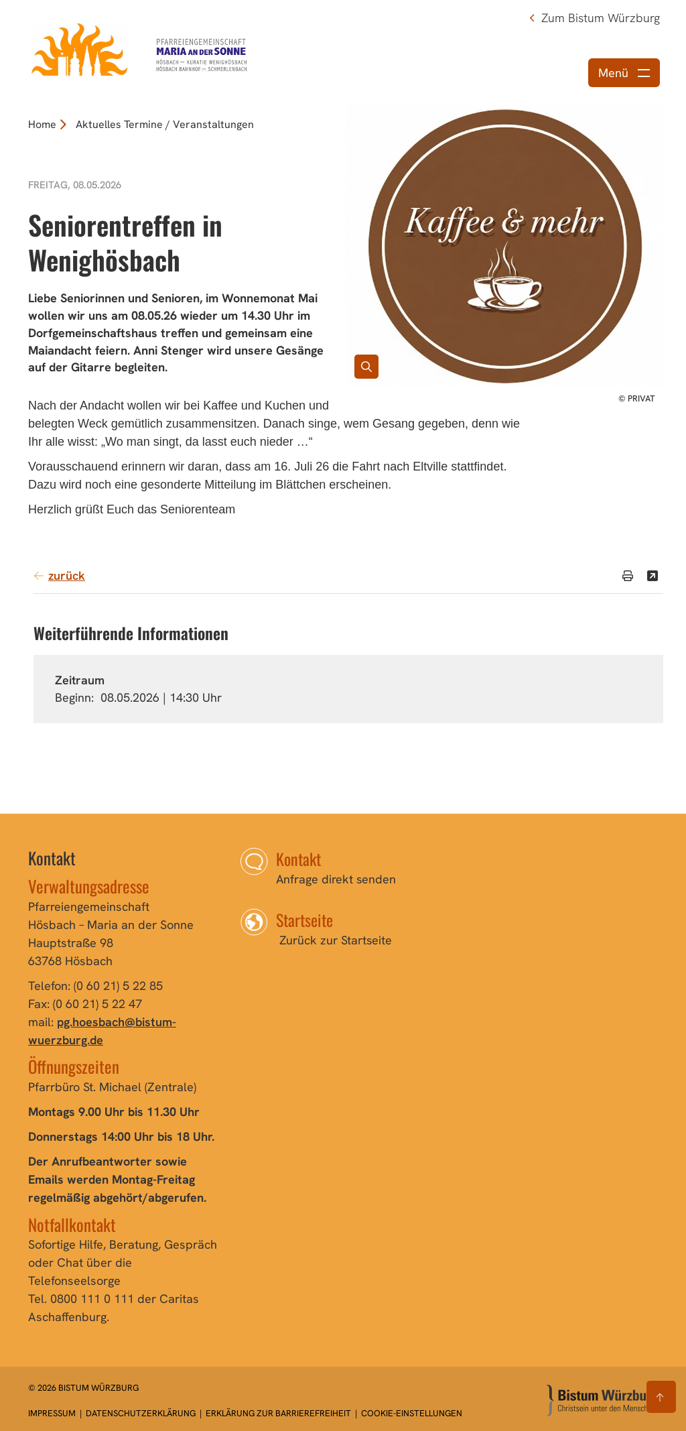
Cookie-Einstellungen (411, 1413)
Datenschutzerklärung (142, 1413)
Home (42, 124)
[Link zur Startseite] (141, 48)
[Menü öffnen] (624, 72)
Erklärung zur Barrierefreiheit (278, 1413)
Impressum (53, 1413)
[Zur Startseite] (602, 1400)
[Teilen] (652, 575)
